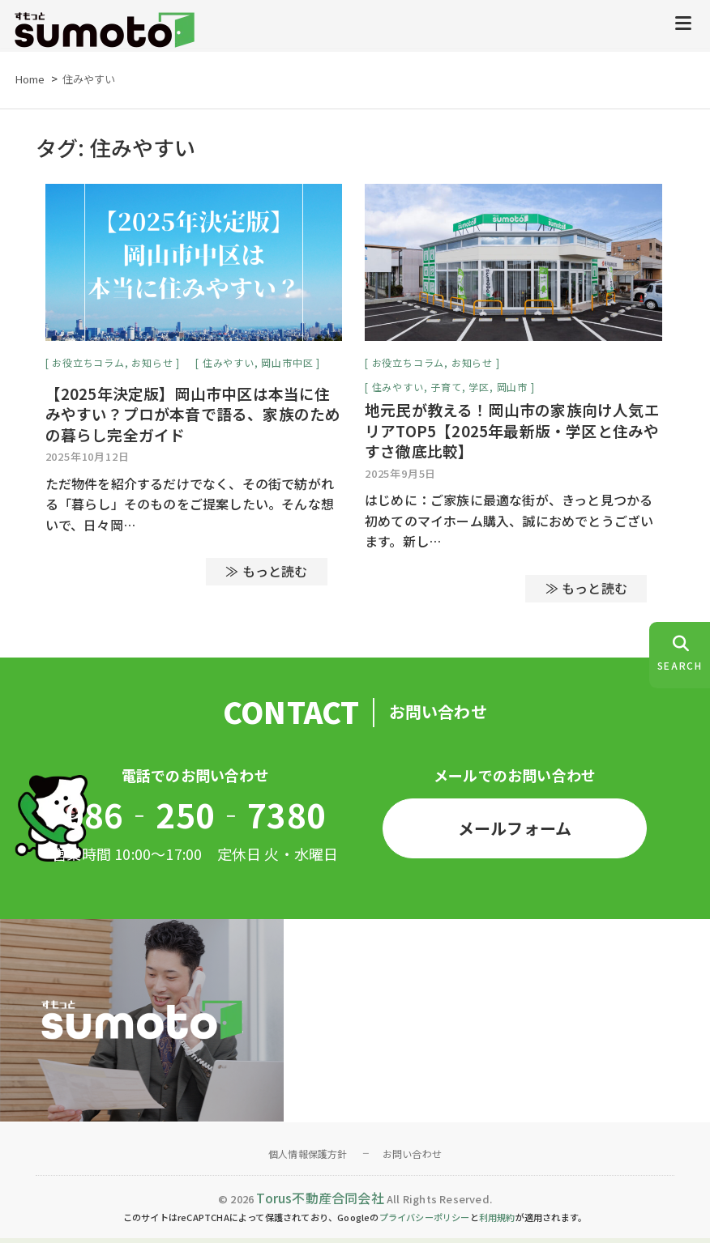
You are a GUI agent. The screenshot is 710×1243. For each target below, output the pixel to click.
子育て (445, 391)
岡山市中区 (287, 366)
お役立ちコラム (88, 366)
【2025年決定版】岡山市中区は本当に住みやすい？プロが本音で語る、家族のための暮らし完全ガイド (192, 417)
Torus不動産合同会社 (319, 1201)
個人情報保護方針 (308, 1157)
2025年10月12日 (87, 460)
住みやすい (228, 366)
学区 (479, 391)
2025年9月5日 (400, 477)
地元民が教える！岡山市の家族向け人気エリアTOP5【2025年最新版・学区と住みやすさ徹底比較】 (513, 434)
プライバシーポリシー (424, 1221)
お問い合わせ (412, 1157)
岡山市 (512, 391)
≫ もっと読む (266, 575)
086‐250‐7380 (195, 818)
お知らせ (152, 366)
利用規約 (497, 1221)
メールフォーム (514, 832)
